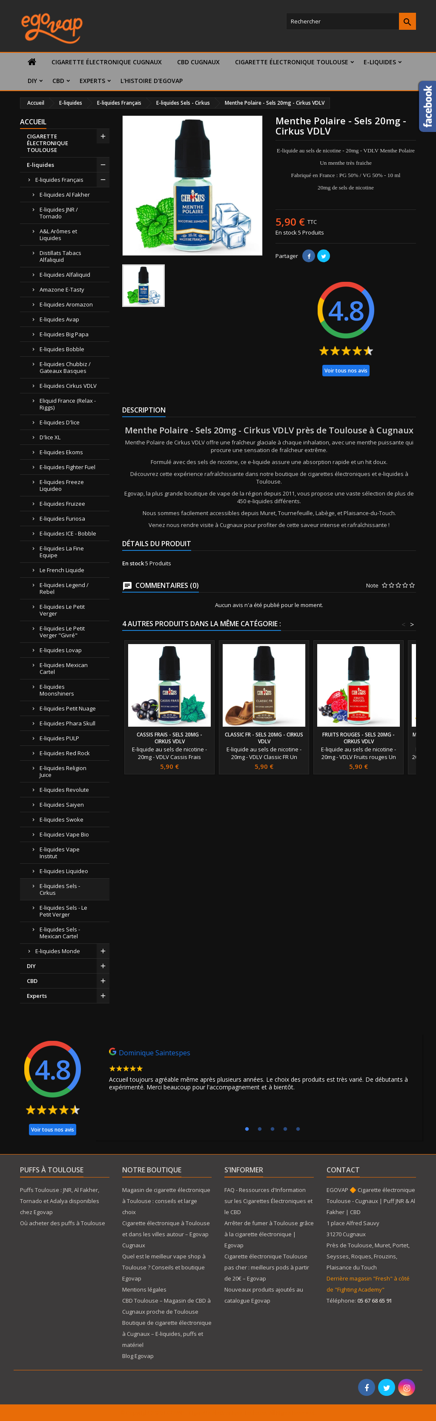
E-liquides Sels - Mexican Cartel (60, 932)
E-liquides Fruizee (62, 503)
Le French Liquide (62, 570)
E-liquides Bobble (62, 349)
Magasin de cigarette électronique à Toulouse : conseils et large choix (166, 1201)
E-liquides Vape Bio (64, 834)
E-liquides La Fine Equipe (62, 551)
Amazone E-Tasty (62, 289)
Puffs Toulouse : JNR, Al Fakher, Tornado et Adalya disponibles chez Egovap (59, 1201)
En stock (286, 232)
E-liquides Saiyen (62, 804)
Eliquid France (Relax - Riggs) (68, 404)
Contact (343, 1170)
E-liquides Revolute (64, 790)
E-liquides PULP (59, 738)
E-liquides (380, 62)
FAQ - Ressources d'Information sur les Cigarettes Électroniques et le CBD (268, 1201)
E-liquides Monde (57, 951)
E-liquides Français (59, 179)
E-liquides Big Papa (64, 334)
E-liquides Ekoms (61, 452)
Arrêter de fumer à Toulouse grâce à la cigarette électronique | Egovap (269, 1234)
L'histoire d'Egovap (151, 81)
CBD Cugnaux (198, 62)
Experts (92, 81)
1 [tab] (247, 1129)
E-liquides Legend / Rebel (64, 588)
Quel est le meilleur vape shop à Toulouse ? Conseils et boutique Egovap (164, 1267)
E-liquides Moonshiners (57, 690)
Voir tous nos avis (345, 370)
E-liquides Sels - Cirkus (60, 889)
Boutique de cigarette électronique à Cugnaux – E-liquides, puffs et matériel (167, 1334)
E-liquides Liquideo (64, 871)
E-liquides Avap (59, 319)
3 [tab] (272, 1129)
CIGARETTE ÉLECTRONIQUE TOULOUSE (291, 62)
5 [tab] (298, 1129)
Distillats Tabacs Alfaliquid (60, 256)
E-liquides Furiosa (62, 518)
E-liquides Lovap (61, 650)
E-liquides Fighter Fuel (67, 467)
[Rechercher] (351, 21)
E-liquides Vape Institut (60, 852)
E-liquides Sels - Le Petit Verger (63, 911)
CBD (58, 81)
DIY (32, 81)
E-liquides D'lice (60, 422)
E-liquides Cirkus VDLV (68, 386)
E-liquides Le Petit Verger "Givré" (62, 632)
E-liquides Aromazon (66, 304)
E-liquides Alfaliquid (65, 274)
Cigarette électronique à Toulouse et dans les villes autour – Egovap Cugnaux (166, 1234)
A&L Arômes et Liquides (58, 234)
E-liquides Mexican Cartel (64, 668)
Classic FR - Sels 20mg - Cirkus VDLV (264, 738)
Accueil (33, 121)
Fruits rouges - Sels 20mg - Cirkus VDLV (358, 738)
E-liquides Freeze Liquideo (62, 485)
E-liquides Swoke (61, 819)
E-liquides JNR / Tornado (59, 213)
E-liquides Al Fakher (65, 194)
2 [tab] (259, 1129)
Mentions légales (144, 1289)
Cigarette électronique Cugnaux (107, 62)
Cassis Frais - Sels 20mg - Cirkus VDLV (169, 738)
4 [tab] (285, 1129)
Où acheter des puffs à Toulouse (62, 1223)
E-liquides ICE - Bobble (68, 533)
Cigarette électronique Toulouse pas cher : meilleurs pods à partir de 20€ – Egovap (266, 1267)
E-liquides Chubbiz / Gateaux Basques (65, 367)
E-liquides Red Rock (65, 753)
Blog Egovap (138, 1356)
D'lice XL (50, 437)
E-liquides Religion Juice (63, 771)
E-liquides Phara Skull (67, 723)
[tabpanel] (259, 1071)
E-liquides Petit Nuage (68, 708)
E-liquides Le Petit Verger (62, 610)
